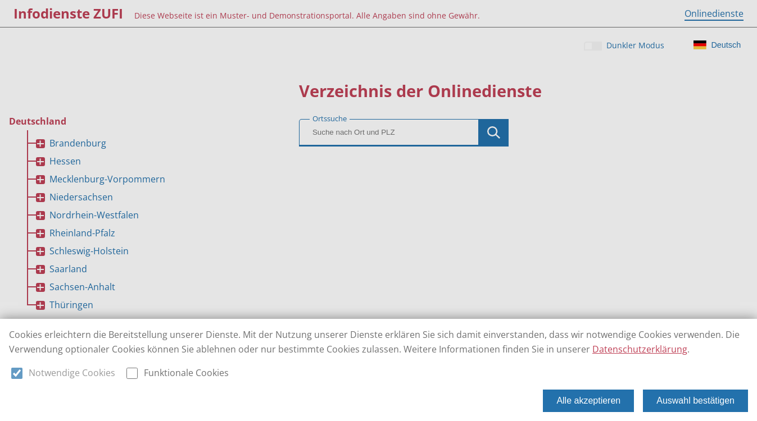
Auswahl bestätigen (695, 400)
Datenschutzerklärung (639, 349)
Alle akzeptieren (588, 400)
